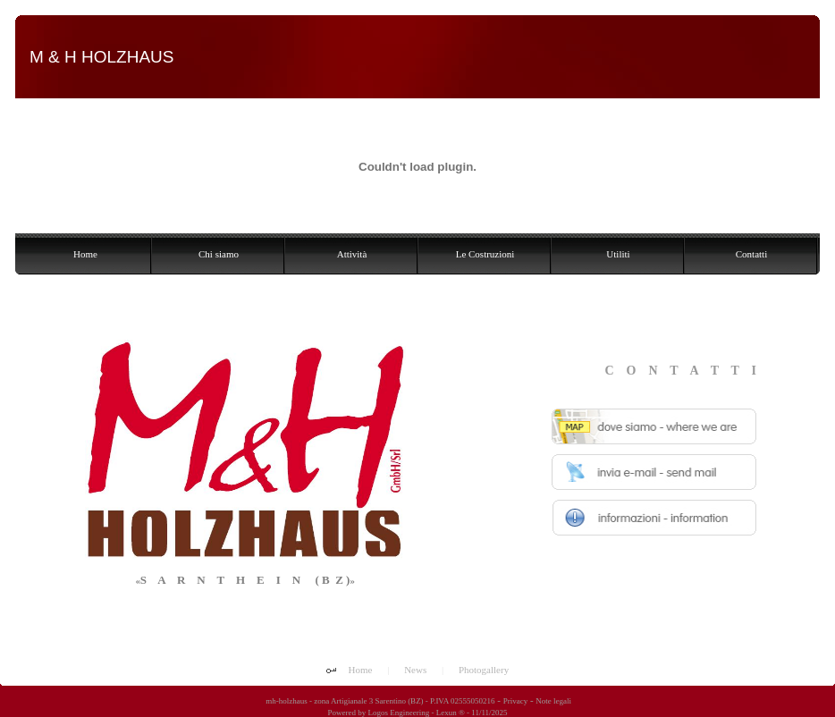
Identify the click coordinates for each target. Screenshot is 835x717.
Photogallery (484, 669)
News (415, 669)
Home (361, 669)
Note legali (553, 700)
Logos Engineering (398, 712)
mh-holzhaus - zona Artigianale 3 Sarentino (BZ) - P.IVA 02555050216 (379, 700)
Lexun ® (450, 712)
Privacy (515, 700)
